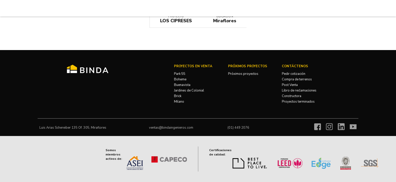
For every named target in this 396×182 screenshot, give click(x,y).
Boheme (180, 79)
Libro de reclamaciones (299, 90)
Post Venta (290, 85)
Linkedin (341, 126)
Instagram (329, 126)
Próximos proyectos (243, 74)
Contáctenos (295, 66)
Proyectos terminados (298, 101)
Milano (179, 101)
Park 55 (179, 74)
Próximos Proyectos (247, 66)
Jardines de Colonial (189, 90)
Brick (177, 96)
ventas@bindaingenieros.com (171, 127)
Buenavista (182, 85)
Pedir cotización (293, 74)
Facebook (317, 126)
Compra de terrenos (297, 79)
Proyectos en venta (193, 66)
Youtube (353, 126)
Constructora (291, 96)
